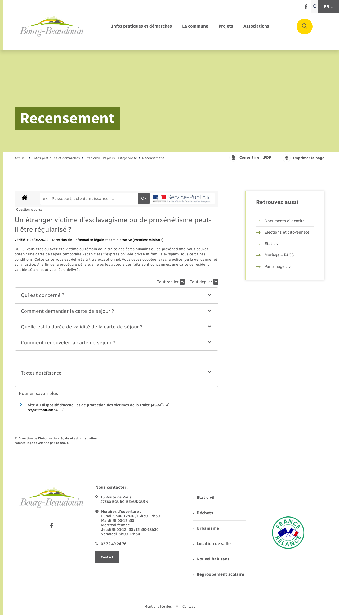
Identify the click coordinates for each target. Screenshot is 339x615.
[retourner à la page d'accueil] (51, 26)
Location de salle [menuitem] (212, 543)
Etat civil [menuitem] (204, 497)
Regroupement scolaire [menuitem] (218, 574)
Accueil (21, 158)
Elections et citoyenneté (282, 232)
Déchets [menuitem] (203, 512)
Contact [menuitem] (188, 606)
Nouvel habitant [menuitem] (211, 558)
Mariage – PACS (275, 255)
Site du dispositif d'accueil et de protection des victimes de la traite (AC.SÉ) (98, 405)
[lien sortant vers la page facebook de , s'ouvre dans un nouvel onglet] (306, 8)
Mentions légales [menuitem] (158, 606)
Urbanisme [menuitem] (206, 528)
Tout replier (171, 282)
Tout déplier (204, 282)
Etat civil (268, 243)
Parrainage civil (274, 266)
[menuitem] (141, 26)
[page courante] (153, 158)
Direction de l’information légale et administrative (57, 438)
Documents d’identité (280, 221)
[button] (116, 295)
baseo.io (62, 443)
